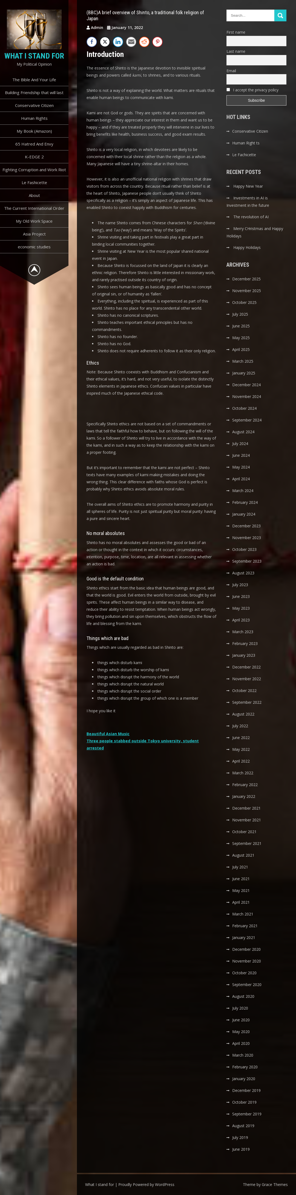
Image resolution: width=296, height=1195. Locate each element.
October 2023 (244, 549)
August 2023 (243, 572)
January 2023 (243, 655)
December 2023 (246, 525)
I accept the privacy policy (252, 89)
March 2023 (242, 631)
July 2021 (240, 867)
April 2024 (241, 478)
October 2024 (244, 408)
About (34, 195)
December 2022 (246, 667)
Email (231, 70)
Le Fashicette (34, 182)
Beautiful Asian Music (108, 733)
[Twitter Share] (105, 42)
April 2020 (241, 1043)
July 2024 (240, 443)
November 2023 (246, 537)
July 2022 (240, 725)
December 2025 (246, 278)
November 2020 (246, 961)
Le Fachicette (244, 154)
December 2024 (246, 384)
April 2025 (241, 349)
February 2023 (245, 643)
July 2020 (240, 1008)
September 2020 (246, 984)
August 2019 (243, 1125)
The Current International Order (34, 208)
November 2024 (246, 396)
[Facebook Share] (92, 42)
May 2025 (241, 337)
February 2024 (245, 502)
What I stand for (34, 55)
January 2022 (243, 796)
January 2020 (243, 1078)
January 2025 (243, 373)
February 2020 (245, 1066)
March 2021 (242, 914)
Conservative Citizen (34, 105)
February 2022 (245, 784)
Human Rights (34, 118)
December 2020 (246, 949)
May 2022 (241, 749)
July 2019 (240, 1137)
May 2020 (241, 1031)
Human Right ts (246, 143)
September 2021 (246, 843)
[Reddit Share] (144, 42)
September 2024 (246, 420)
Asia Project (34, 234)
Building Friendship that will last (34, 92)
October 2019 (244, 1102)
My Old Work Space (34, 221)
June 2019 (241, 1149)
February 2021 (245, 925)
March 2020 (242, 1055)
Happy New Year (248, 186)
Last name (235, 51)
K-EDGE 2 (34, 156)
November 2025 (246, 290)
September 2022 (246, 702)
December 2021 (246, 808)
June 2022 (241, 737)
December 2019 (246, 1090)
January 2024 (243, 514)
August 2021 (243, 855)
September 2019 (246, 1114)
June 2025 (241, 325)
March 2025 (242, 361)
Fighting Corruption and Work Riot (34, 169)
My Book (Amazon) (34, 131)
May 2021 (241, 890)
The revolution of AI (251, 216)
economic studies (34, 246)
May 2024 (241, 467)
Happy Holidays (247, 247)
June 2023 (241, 596)
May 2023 (241, 608)
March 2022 (242, 772)
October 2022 (244, 690)
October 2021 (244, 831)
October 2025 (244, 302)
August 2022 (243, 714)
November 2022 (246, 678)
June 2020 (241, 1019)
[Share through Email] (131, 42)
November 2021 (246, 819)
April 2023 (241, 620)
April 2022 (241, 761)
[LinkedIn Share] (118, 42)
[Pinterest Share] (157, 42)
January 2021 (243, 937)
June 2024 (241, 455)
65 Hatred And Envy (34, 144)
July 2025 (240, 314)
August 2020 (243, 996)
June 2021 (241, 878)
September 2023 (246, 561)
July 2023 (240, 584)
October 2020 (244, 972)
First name (235, 32)
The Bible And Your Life (34, 79)
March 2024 (242, 490)
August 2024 (243, 431)
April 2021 (241, 902)
